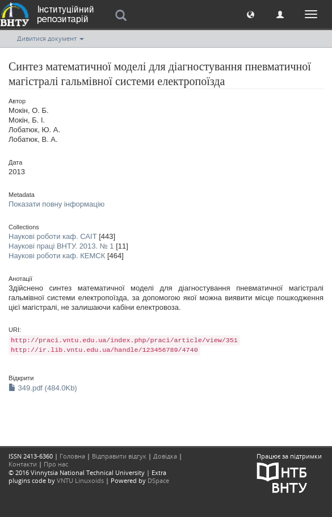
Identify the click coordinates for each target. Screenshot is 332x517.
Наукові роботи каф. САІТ (53, 236)
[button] (250, 14)
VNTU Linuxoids (80, 480)
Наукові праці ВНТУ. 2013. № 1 (61, 246)
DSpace (158, 480)
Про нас (56, 464)
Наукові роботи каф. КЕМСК (57, 255)
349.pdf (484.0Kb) (43, 388)
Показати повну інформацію (56, 204)
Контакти (23, 464)
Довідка (165, 456)
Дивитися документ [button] (50, 38)
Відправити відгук (119, 456)
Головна (72, 456)
